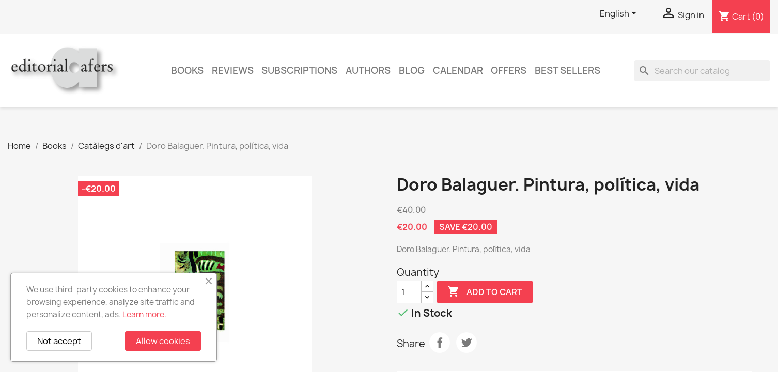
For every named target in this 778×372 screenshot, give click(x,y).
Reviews (233, 70)
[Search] (702, 70)
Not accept (59, 341)
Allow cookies (163, 341)
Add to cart (484, 292)
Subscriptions (299, 70)
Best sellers (567, 70)
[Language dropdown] (620, 14)
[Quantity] (409, 292)
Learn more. (144, 314)
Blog (412, 70)
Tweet (466, 342)
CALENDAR (458, 70)
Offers (508, 70)
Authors (368, 70)
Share (439, 342)
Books (187, 70)
